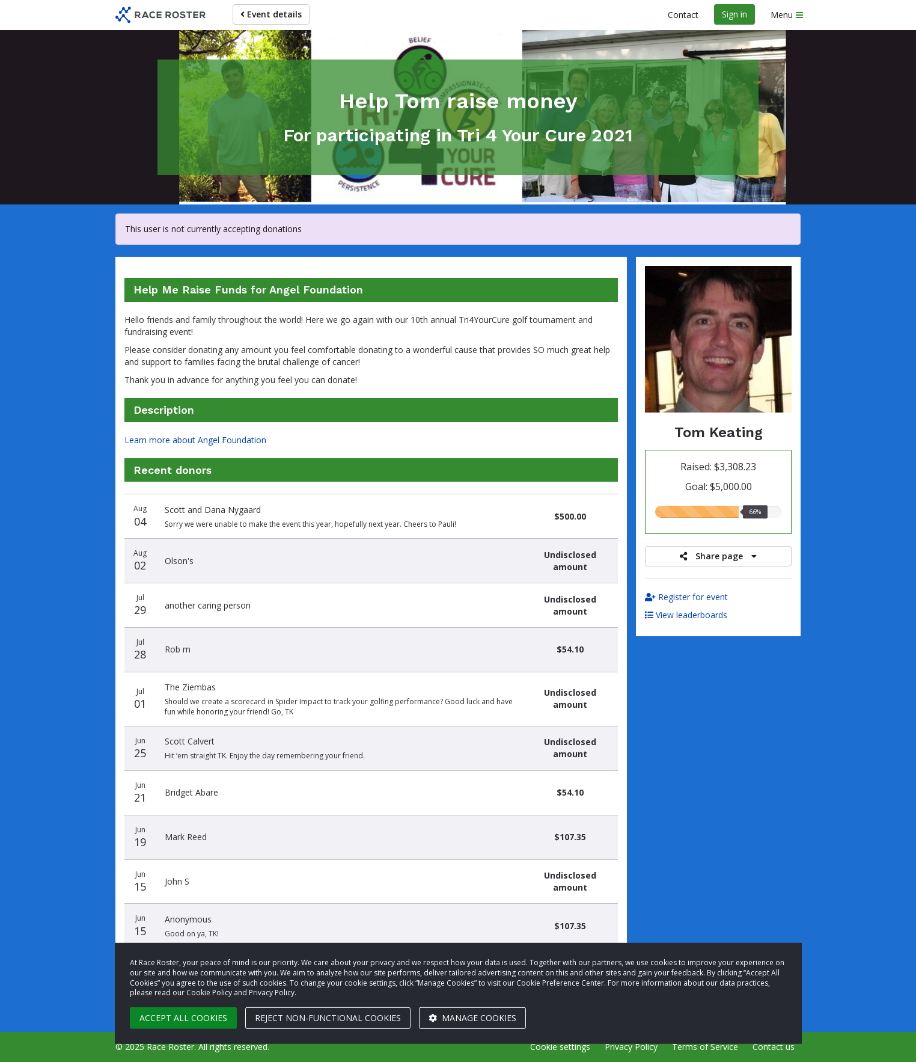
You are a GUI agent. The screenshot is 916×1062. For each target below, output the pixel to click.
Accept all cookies (183, 1018)
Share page (718, 556)
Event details (271, 14)
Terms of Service (705, 1046)
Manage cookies (472, 1018)
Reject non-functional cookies (328, 1018)
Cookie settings (560, 1046)
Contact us (774, 1046)
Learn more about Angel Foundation (195, 440)
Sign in (734, 14)
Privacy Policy (631, 1046)
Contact (683, 14)
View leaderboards (686, 615)
